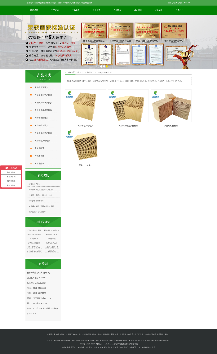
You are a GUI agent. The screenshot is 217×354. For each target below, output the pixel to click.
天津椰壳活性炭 (41, 118)
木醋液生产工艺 (51, 243)
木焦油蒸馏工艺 (34, 243)
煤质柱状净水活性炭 (51, 230)
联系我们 (179, 10)
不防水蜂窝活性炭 (34, 230)
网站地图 (179, 3)
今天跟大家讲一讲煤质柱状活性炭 (41, 206)
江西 (112, 347)
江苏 (98, 347)
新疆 (116, 347)
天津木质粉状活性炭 (43, 110)
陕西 (146, 347)
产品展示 (76, 10)
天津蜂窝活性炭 (41, 87)
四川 (101, 347)
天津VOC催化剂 (85, 165)
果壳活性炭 (34, 239)
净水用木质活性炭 (51, 247)
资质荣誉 (159, 10)
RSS (185, 3)
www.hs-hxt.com (40, 303)
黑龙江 (126, 347)
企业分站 (171, 3)
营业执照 (117, 344)
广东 (138, 347)
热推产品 (65, 347)
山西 (86, 347)
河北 (83, 347)
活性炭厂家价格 (72, 334)
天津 (105, 347)
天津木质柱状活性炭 (43, 133)
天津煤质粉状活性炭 (43, 102)
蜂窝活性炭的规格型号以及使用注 (41, 190)
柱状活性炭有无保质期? (37, 212)
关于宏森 (55, 10)
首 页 (79, 72)
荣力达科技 (133, 344)
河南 (79, 347)
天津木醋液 (39, 148)
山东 (94, 347)
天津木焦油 (39, 156)
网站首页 (34, 10)
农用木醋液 (51, 251)
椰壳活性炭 (83, 334)
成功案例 (138, 10)
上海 (90, 347)
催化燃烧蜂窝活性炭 (34, 251)
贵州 (149, 347)
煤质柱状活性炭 (35, 184)
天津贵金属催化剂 (42, 141)
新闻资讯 (96, 10)
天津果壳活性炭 (41, 125)
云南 (142, 347)
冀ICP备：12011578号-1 (88, 344)
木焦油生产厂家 (51, 234)
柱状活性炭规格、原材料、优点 (40, 195)
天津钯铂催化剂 (171, 126)
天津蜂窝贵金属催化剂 (128, 126)
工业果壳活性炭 (34, 247)
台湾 (153, 347)
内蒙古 (121, 347)
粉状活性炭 (51, 334)
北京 (109, 347)
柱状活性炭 (60, 334)
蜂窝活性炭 (102, 334)
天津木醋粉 (39, 163)
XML (190, 3)
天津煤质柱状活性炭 (43, 95)
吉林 (131, 347)
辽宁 (134, 347)
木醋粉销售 (51, 239)
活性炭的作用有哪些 (36, 201)
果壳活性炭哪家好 (34, 234)
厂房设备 (117, 10)
